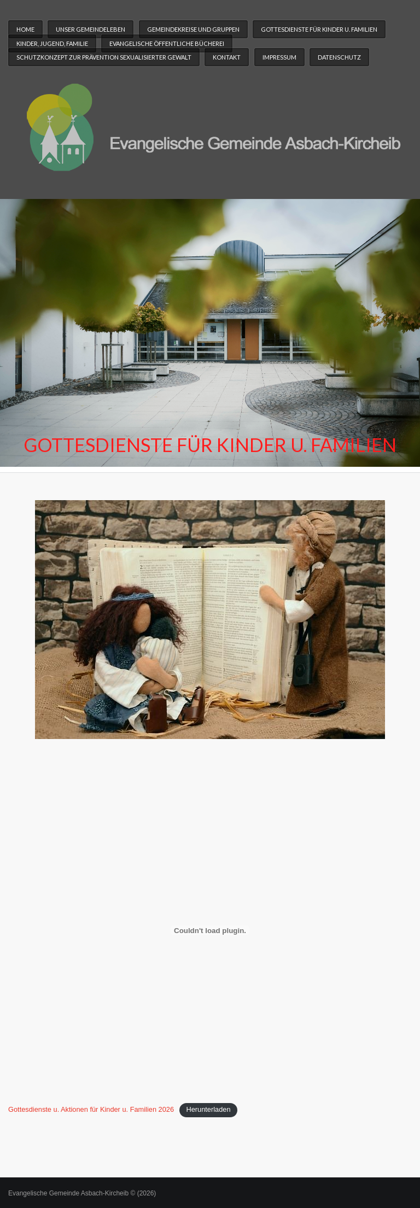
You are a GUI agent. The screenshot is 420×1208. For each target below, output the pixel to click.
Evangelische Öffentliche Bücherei (166, 43)
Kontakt (227, 57)
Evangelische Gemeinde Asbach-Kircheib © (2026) (82, 1193)
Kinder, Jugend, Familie (52, 43)
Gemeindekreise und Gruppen (193, 29)
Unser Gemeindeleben (90, 29)
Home (25, 29)
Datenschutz (339, 57)
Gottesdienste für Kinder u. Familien (319, 29)
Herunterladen (208, 1109)
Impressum (279, 57)
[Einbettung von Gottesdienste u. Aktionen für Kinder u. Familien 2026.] (210, 930)
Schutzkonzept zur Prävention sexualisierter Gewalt (103, 57)
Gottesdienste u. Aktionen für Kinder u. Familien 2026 (91, 1109)
